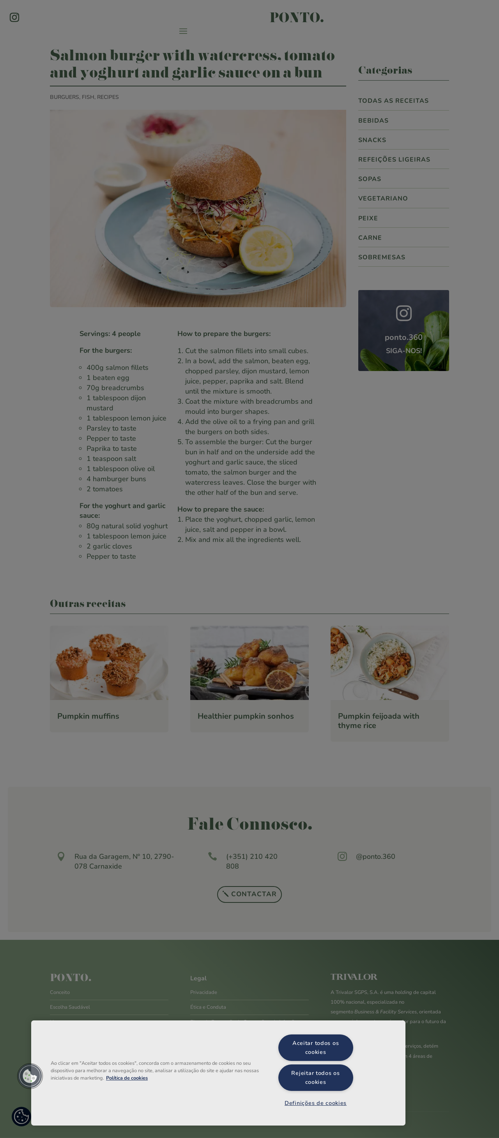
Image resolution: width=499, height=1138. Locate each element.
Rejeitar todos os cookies (315, 1077)
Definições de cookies (316, 1103)
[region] (218, 1073)
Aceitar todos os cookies (315, 1047)
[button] (30, 1076)
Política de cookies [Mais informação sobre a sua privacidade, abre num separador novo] (127, 1078)
